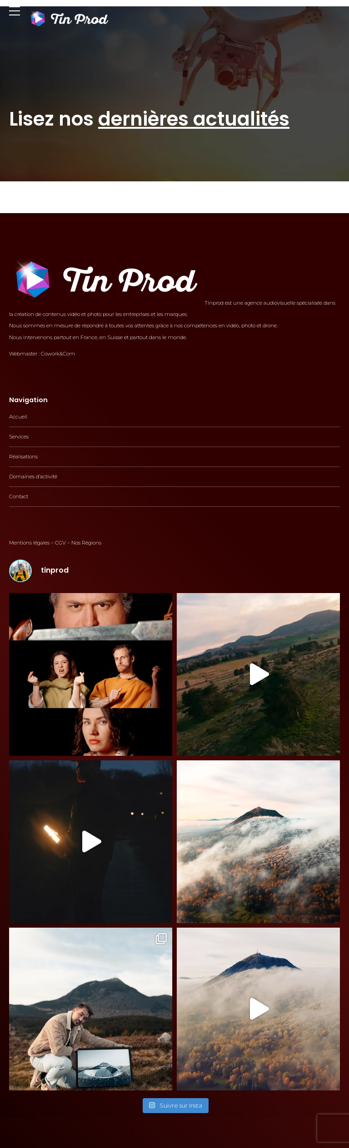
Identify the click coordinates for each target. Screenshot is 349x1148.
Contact (18, 496)
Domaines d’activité (33, 476)
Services (19, 436)
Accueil (18, 416)
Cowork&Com (58, 353)
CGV (60, 543)
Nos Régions (86, 543)
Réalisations (23, 456)
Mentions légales (29, 543)
